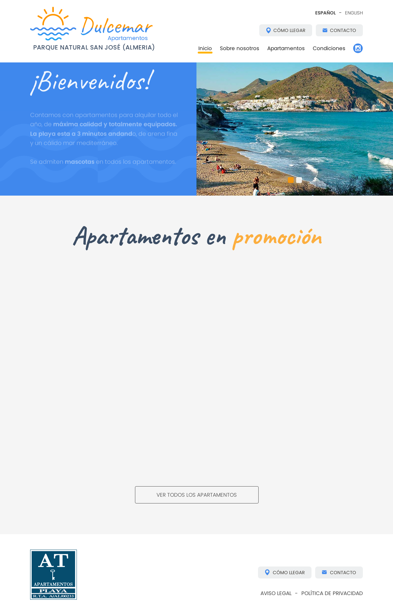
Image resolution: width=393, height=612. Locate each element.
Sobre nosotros (239, 48)
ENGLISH (354, 13)
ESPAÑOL (325, 13)
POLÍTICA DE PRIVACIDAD (332, 593)
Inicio (205, 48)
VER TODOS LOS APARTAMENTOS (197, 495)
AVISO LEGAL (276, 593)
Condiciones (329, 48)
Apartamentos (286, 48)
